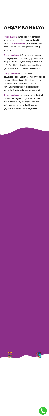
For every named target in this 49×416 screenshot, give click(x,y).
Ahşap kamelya (10, 37)
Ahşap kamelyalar (17, 43)
